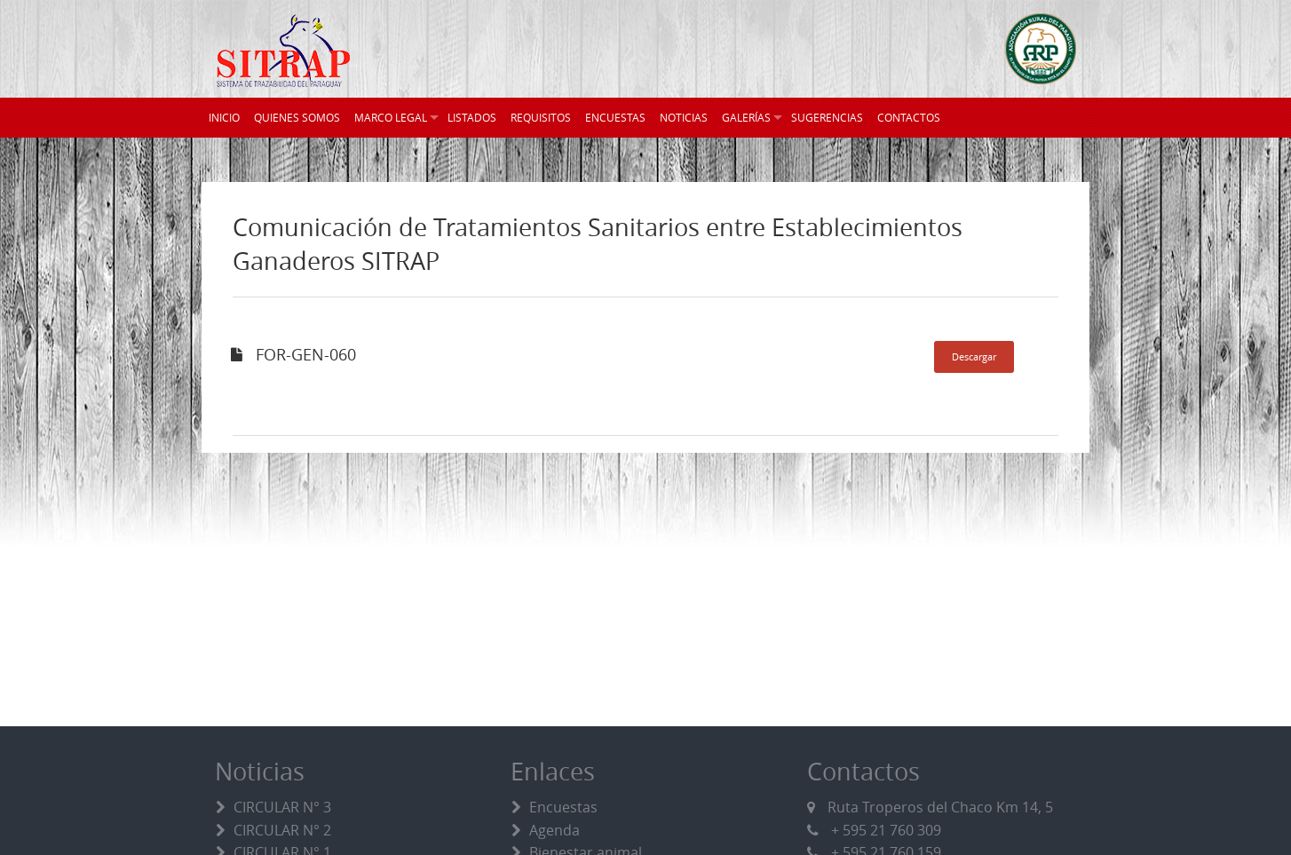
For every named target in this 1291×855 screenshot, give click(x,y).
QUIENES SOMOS (297, 117)
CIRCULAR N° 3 (282, 807)
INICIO (224, 117)
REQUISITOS (541, 117)
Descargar (974, 356)
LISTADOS (471, 117)
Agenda (554, 830)
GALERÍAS (746, 117)
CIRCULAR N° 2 (282, 830)
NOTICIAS (684, 117)
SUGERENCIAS (827, 117)
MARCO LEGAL (390, 117)
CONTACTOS (908, 117)
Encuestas (563, 807)
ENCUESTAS (615, 117)
